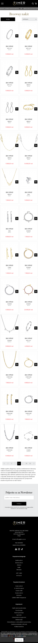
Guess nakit (19, 591)
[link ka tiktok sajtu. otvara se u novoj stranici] (22, 550)
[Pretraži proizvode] (33, 3)
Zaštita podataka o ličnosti (19, 624)
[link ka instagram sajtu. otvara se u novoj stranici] (19, 550)
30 (30, 463)
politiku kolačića (21, 636)
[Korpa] (36, 3)
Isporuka (19, 615)
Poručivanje (19, 610)
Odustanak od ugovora (19, 617)
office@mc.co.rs (21, 539)
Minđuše (19, 570)
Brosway (19, 595)
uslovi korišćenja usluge (21, 508)
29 (26, 463)
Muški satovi (19, 560)
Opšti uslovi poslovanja (19, 608)
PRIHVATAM (19, 640)
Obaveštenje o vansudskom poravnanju (19, 622)
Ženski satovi (19, 563)
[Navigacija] (2, 3)
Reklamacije (19, 620)
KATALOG (19, 575)
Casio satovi (19, 586)
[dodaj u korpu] (16, 35)
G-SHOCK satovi (19, 588)
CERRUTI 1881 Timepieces (19, 598)
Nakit (19, 567)
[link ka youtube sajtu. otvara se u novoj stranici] (16, 550)
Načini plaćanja (19, 613)
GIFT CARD (19, 573)
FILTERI (8, 19)
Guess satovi (19, 593)
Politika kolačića (19, 626)
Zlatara (19, 565)
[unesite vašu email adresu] (19, 497)
